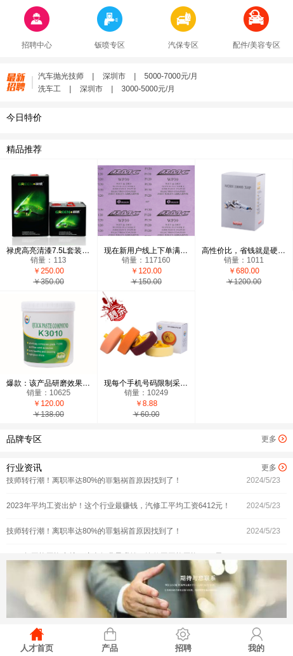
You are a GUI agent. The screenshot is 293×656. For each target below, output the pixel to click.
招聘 (183, 648)
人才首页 (36, 648)
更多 (269, 439)
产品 (109, 648)
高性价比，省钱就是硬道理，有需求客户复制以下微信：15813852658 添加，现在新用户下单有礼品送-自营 (244, 250)
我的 (256, 648)
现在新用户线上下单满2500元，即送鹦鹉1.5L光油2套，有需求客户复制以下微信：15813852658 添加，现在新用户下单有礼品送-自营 (146, 250)
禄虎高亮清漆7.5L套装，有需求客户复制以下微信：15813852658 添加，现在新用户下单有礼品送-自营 (48, 250)
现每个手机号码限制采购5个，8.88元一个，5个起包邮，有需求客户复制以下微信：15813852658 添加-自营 (146, 383)
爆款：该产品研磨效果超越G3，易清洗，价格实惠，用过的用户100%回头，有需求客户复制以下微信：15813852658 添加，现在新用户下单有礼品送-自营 (48, 383)
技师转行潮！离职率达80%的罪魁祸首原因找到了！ (93, 480)
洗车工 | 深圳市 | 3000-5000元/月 (106, 88)
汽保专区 (183, 45)
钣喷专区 (109, 45)
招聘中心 (37, 45)
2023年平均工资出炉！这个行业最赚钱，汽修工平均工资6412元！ (118, 506)
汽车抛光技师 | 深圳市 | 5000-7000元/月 (118, 76)
